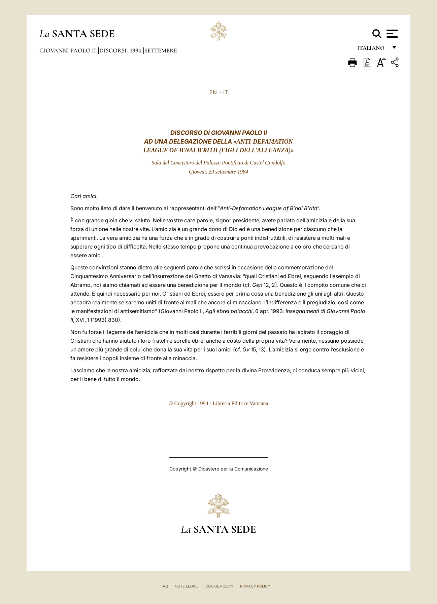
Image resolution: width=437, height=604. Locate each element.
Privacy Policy (255, 586)
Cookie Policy (219, 586)
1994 (136, 50)
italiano (372, 49)
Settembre (160, 50)
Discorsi (113, 50)
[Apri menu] (391, 33)
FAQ (164, 586)
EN (213, 92)
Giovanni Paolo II (68, 50)
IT (225, 92)
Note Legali (187, 586)
